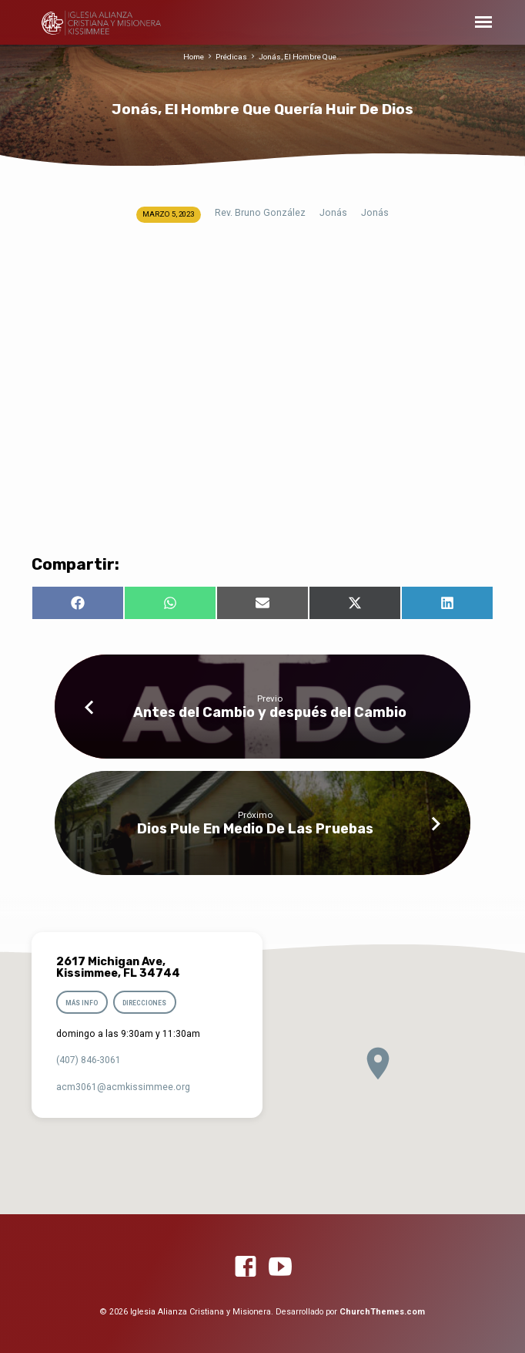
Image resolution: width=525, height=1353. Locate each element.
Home (193, 56)
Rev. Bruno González (260, 212)
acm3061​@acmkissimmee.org (123, 1087)
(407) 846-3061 (88, 1060)
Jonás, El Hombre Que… (300, 56)
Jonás (333, 212)
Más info (81, 1003)
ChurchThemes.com (382, 1312)
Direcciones (145, 1003)
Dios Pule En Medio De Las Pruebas (255, 828)
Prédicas (231, 56)
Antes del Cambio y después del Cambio (269, 712)
